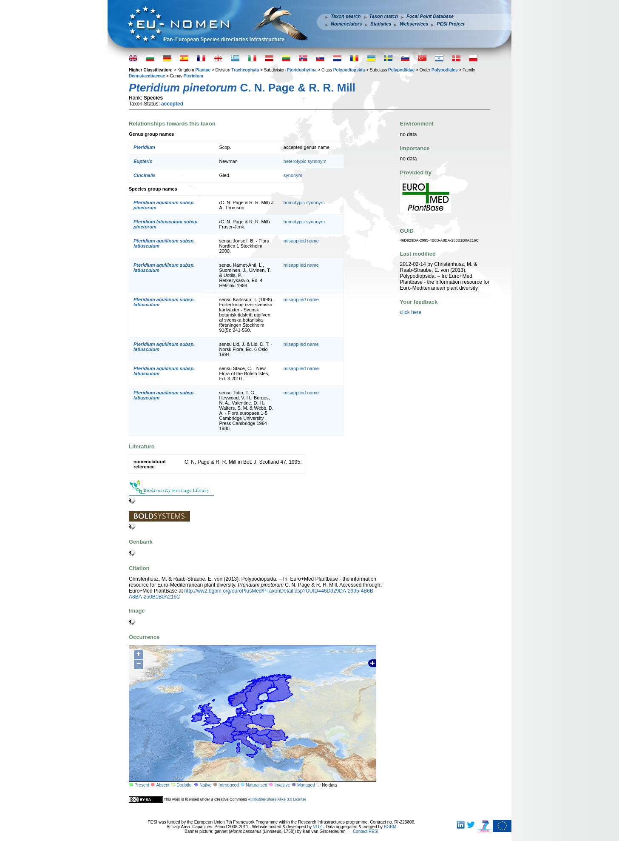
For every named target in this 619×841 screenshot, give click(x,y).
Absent (163, 785)
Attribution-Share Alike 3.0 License (277, 799)
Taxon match (383, 16)
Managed (306, 785)
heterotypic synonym (305, 161)
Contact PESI (365, 831)
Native (205, 785)
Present (141, 785)
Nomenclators (346, 23)
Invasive (282, 785)
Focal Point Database (430, 16)
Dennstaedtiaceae (147, 76)
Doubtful (184, 785)
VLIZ (317, 826)
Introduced (229, 785)
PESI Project (450, 23)
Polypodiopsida (349, 70)
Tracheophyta (245, 70)
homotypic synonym (304, 202)
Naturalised (256, 785)
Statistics (380, 23)
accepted (172, 104)
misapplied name (301, 240)
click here (411, 312)
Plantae (202, 70)
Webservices (414, 23)
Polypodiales (445, 70)
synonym (293, 175)
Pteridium (193, 76)
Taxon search (346, 16)
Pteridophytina (302, 70)
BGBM (390, 826)
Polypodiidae (401, 70)
